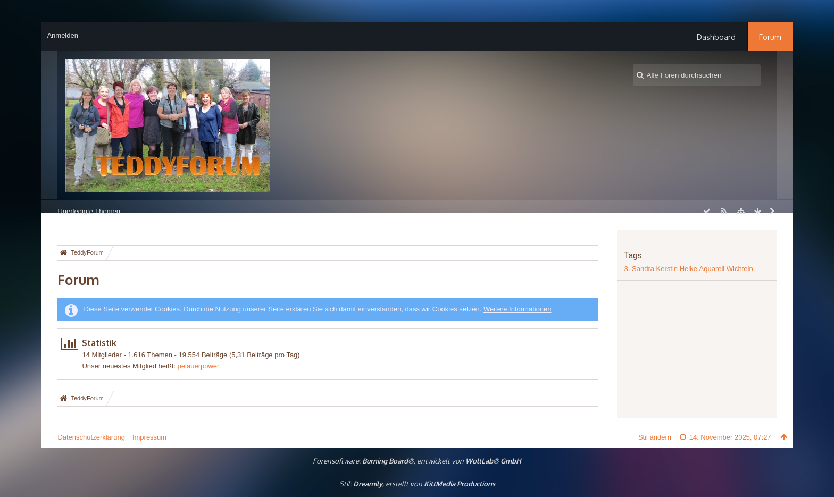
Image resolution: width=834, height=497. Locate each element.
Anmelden (62, 35)
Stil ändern (654, 437)
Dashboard (716, 36)
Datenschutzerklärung (90, 437)
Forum (770, 36)
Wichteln (740, 269)
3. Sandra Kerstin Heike (660, 269)
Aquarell (712, 269)
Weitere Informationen (517, 309)
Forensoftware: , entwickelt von (417, 461)
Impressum (149, 437)
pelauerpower (198, 366)
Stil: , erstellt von (417, 483)
